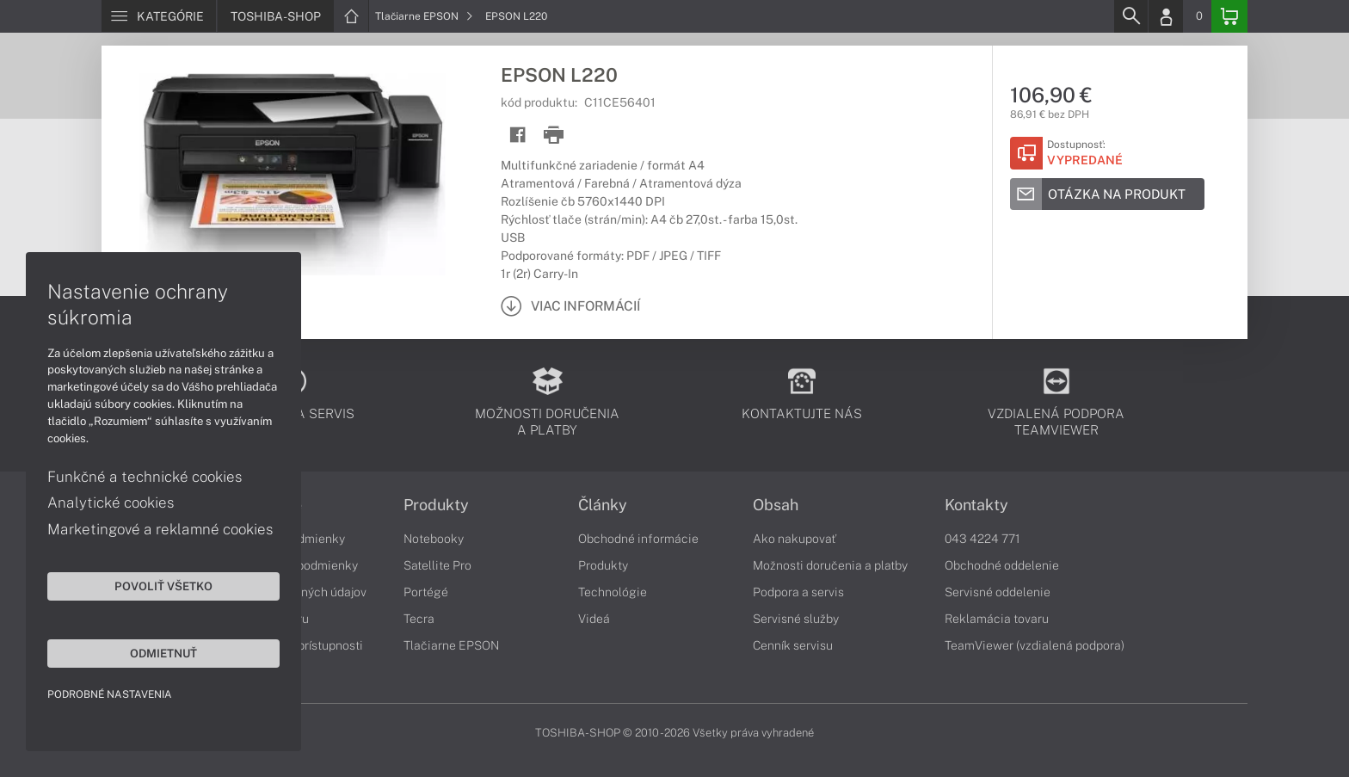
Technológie (612, 592)
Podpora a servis (798, 592)
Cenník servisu (793, 645)
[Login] (1166, 16)
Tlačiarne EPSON (424, 16)
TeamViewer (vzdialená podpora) (1034, 645)
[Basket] (1229, 16)
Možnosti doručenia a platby (830, 565)
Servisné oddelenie (997, 592)
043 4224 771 (982, 539)
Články (602, 505)
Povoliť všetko (163, 586)
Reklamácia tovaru (997, 619)
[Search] (1130, 16)
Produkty (436, 505)
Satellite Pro (437, 565)
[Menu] (159, 16)
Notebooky (433, 539)
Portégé (425, 592)
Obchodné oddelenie (1002, 565)
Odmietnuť (163, 653)
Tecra (418, 619)
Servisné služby (796, 619)
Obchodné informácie (638, 539)
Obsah (775, 505)
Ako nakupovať (794, 539)
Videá (594, 619)
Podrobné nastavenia (109, 694)
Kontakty (976, 505)
